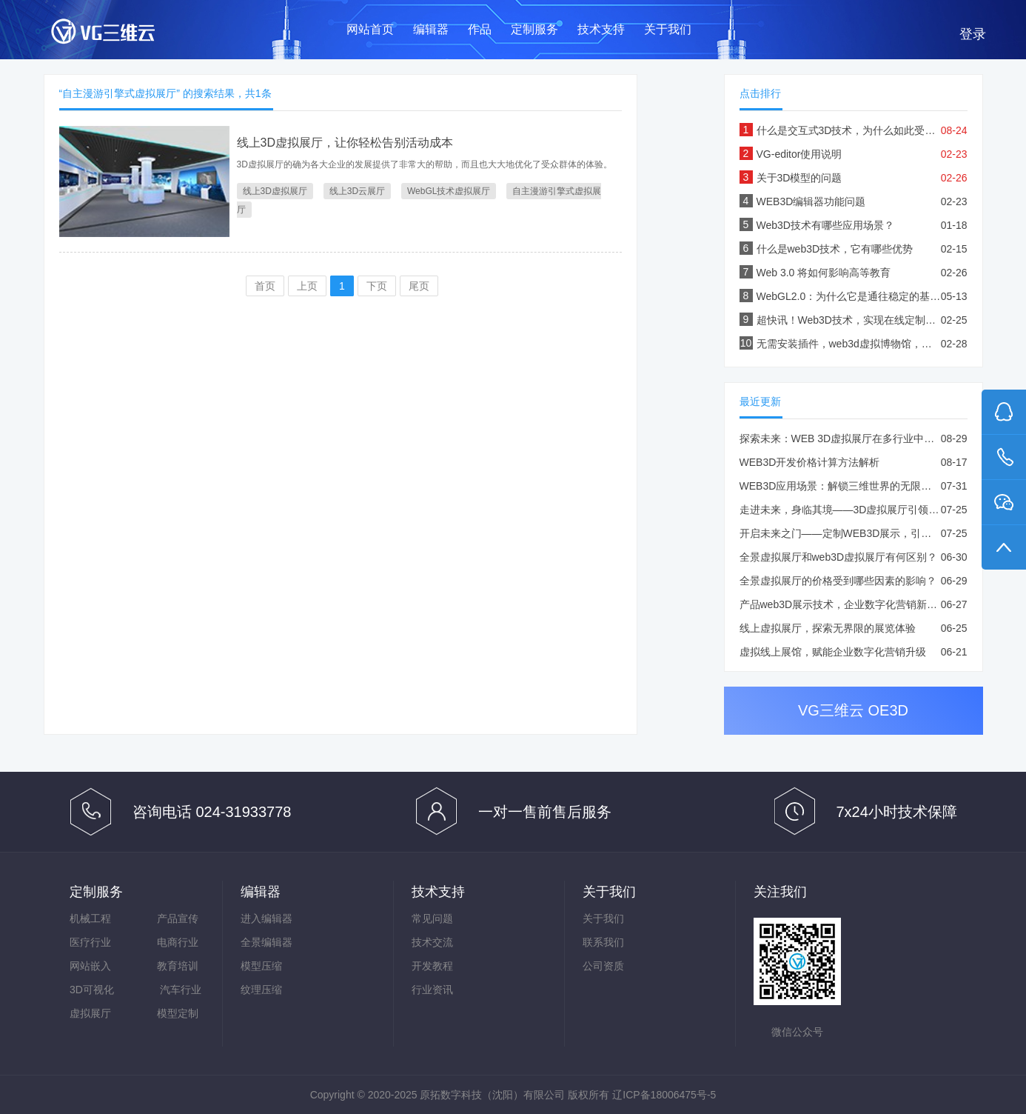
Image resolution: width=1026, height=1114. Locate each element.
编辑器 (431, 29)
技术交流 (432, 942)
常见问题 (432, 918)
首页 (265, 286)
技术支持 (601, 29)
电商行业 (177, 942)
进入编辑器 (266, 918)
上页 (307, 286)
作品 (480, 29)
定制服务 (534, 29)
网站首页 (370, 29)
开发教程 (432, 966)
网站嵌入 (90, 966)
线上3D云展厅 (357, 191)
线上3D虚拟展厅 (275, 191)
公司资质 (603, 966)
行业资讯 (432, 989)
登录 (972, 34)
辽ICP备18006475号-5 (664, 1095)
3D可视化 (92, 989)
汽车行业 (180, 989)
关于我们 (667, 29)
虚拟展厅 (90, 1013)
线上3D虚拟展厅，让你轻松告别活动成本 (345, 142)
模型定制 (177, 1013)
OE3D (888, 710)
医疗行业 (90, 942)
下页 (376, 286)
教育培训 (177, 966)
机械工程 (90, 918)
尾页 (419, 286)
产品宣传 (177, 918)
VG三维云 (117, 34)
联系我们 (603, 942)
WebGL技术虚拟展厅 (448, 191)
